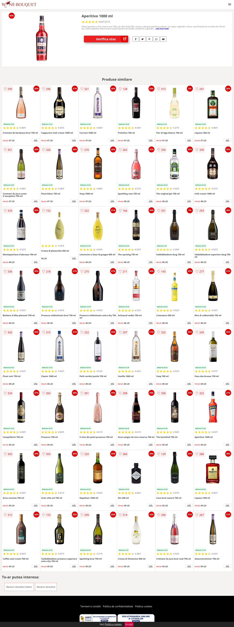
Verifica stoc (112, 39)
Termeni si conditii (90, 606)
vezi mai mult (162, 28)
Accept (129, 624)
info (35, 140)
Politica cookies (143, 606)
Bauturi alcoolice (46, 587)
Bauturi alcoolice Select (19, 587)
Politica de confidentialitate (118, 606)
